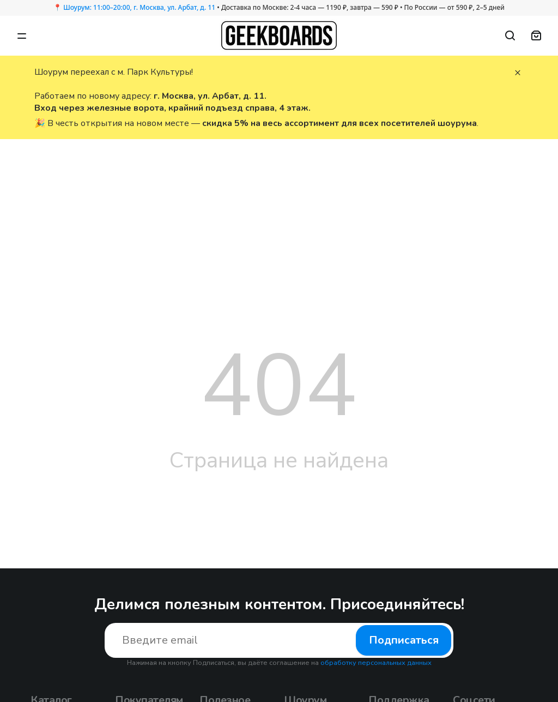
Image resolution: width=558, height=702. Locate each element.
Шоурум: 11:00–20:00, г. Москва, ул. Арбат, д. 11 (139, 7)
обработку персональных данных (376, 663)
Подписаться (404, 640)
